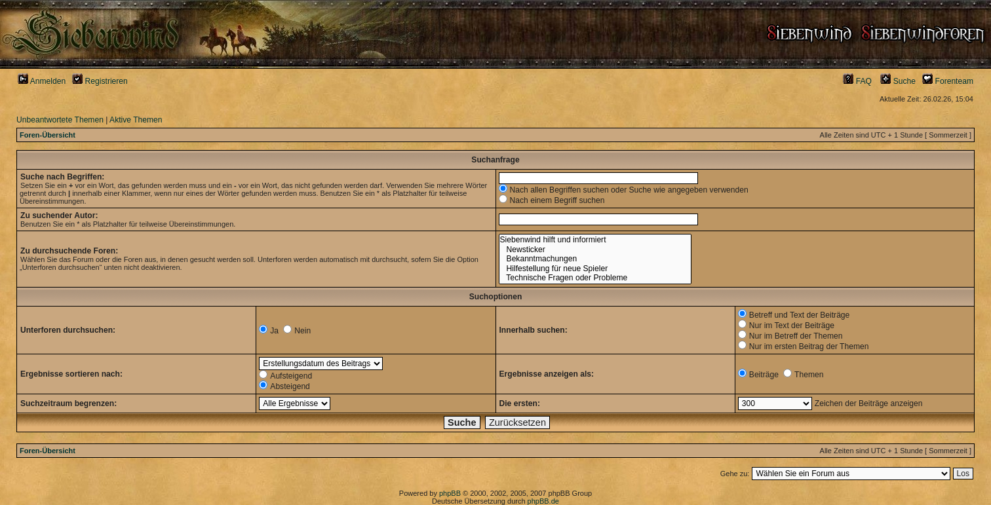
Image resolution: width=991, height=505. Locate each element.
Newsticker (595, 250)
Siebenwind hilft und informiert (595, 240)
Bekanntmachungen (595, 259)
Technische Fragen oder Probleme (595, 278)
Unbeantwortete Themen (60, 119)
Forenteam (947, 81)
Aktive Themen (135, 119)
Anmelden (42, 81)
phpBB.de (543, 501)
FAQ (857, 81)
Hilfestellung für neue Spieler (595, 269)
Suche (898, 81)
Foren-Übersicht (47, 135)
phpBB (450, 493)
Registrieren (100, 81)
